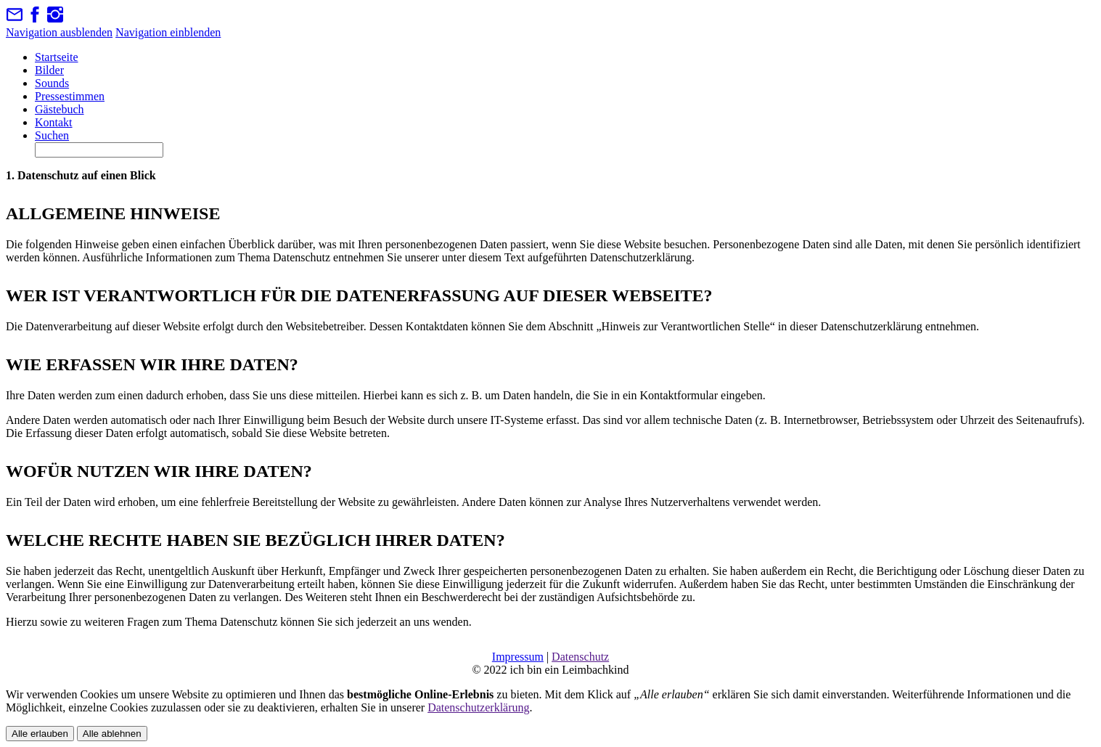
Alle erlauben (40, 733)
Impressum (518, 656)
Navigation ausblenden (59, 32)
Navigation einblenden (168, 32)
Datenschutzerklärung (478, 707)
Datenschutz (580, 656)
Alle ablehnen (112, 733)
